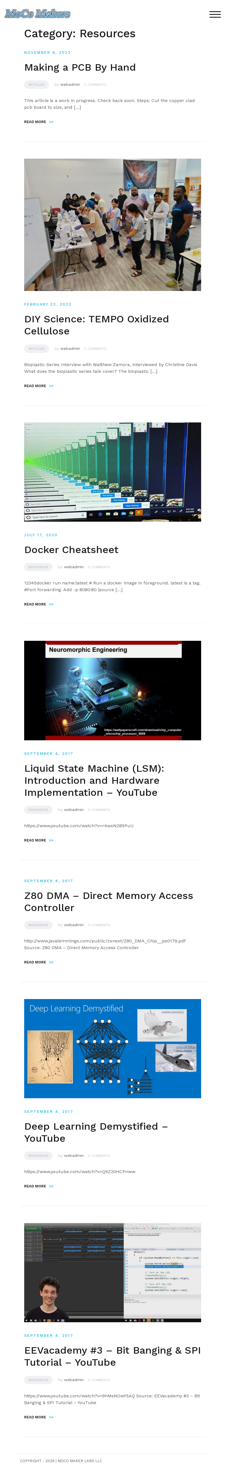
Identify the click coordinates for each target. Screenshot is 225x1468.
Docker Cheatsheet (71, 550)
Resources (38, 567)
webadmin (70, 84)
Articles (36, 85)
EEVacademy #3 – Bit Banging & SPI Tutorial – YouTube (112, 1356)
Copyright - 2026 (37, 1461)
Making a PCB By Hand (80, 67)
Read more (38, 122)
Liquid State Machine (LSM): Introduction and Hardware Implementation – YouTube (94, 780)
